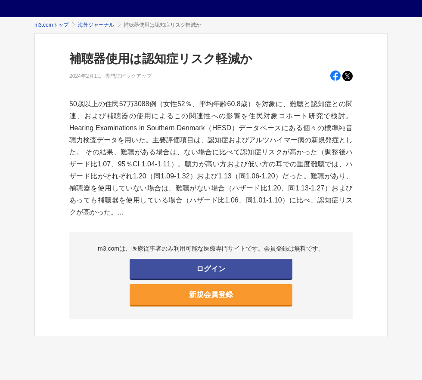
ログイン (211, 269)
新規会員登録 (211, 295)
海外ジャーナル (96, 25)
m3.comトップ (51, 25)
